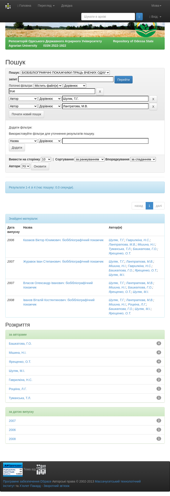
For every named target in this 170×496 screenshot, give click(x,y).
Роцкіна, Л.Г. (137, 304)
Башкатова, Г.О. (145, 249)
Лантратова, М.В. (122, 244)
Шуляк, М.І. (117, 275)
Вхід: (155, 17)
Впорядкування (117, 159)
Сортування (64, 159)
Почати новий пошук (26, 114)
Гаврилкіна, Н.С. (138, 240)
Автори (14, 166)
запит (13, 79)
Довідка (66, 5)
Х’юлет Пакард (30, 486)
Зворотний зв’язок (56, 486)
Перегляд (46, 5)
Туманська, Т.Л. (120, 249)
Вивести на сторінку (24, 159)
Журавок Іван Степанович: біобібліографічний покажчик (63, 261)
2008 (12, 439)
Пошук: (14, 72)
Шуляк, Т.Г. (116, 240)
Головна (24, 6)
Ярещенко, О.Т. (120, 253)
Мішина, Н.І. (146, 244)
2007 (12, 421)
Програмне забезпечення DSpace (27, 481)
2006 (12, 430)
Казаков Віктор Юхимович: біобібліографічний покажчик (63, 240)
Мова (156, 5)
